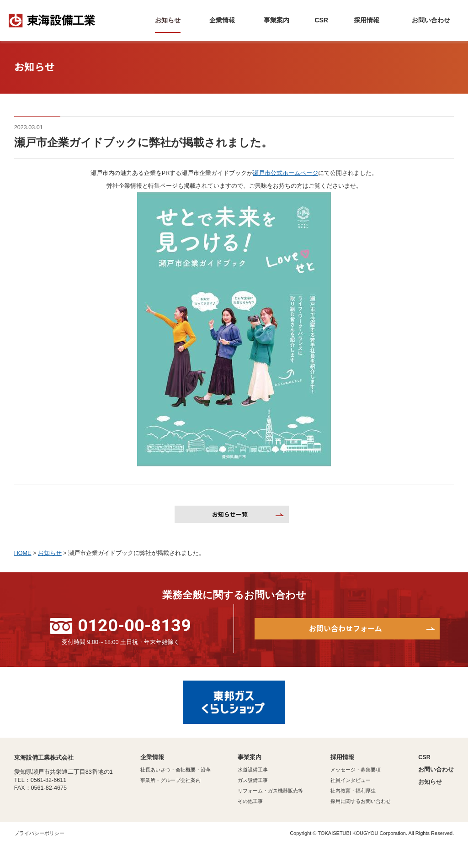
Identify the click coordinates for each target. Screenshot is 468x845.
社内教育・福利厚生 (353, 790)
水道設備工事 (253, 769)
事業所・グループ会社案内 (170, 780)
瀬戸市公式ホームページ (285, 173)
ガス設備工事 (253, 780)
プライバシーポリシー (39, 833)
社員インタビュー (350, 780)
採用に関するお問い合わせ (360, 801)
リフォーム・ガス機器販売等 (270, 790)
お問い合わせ (436, 769)
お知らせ (430, 782)
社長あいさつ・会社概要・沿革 (175, 769)
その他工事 (250, 801)
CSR (424, 757)
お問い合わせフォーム (345, 628)
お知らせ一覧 (230, 514)
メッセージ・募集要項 (355, 769)
